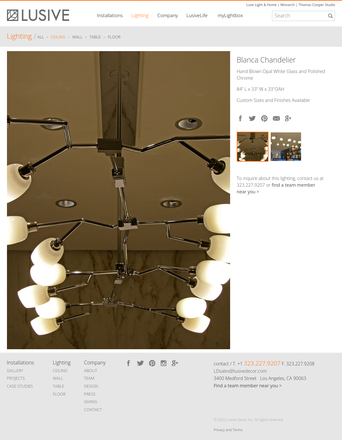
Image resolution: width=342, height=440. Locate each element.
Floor (114, 37)
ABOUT (90, 370)
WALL (58, 378)
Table (95, 37)
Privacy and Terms (228, 429)
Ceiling (58, 37)
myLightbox (230, 15)
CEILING (60, 370)
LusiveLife (197, 15)
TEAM (89, 378)
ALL (41, 37)
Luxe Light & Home (261, 4)
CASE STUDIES (20, 386)
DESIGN (91, 386)
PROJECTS (16, 378)
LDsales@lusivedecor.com (240, 371)
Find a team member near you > (248, 386)
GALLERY (15, 370)
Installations (110, 15)
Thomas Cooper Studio (317, 4)
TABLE (58, 386)
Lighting (140, 15)
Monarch (288, 4)
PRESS (89, 394)
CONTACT (93, 409)
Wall (77, 37)
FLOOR (59, 394)
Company (168, 15)
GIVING (90, 401)
